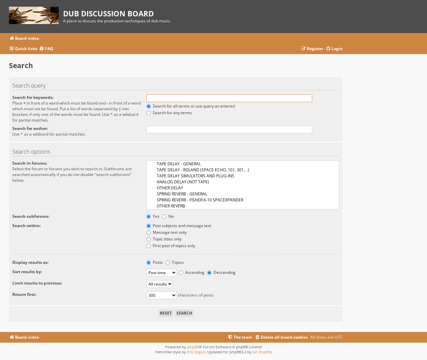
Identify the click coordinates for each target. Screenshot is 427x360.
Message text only (166, 232)
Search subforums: (30, 216)
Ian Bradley (262, 351)
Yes (152, 216)
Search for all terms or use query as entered (190, 106)
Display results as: (30, 262)
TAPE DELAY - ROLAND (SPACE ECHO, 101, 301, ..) (243, 170)
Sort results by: (27, 272)
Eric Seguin (196, 351)
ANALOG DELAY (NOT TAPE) (243, 182)
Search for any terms (169, 113)
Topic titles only (163, 239)
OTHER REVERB (243, 206)
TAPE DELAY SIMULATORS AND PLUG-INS (243, 176)
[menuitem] (46, 48)
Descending (221, 272)
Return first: (24, 294)
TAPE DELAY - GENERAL (243, 164)
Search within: (26, 225)
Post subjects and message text (178, 225)
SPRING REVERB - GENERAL (243, 194)
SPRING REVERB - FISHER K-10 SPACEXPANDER (243, 200)
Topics (174, 262)
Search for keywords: (32, 97)
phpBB (193, 346)
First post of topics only (170, 245)
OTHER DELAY (243, 188)
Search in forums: (29, 163)
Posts (154, 262)
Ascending (191, 272)
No (168, 216)
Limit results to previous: (37, 283)
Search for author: (30, 128)
